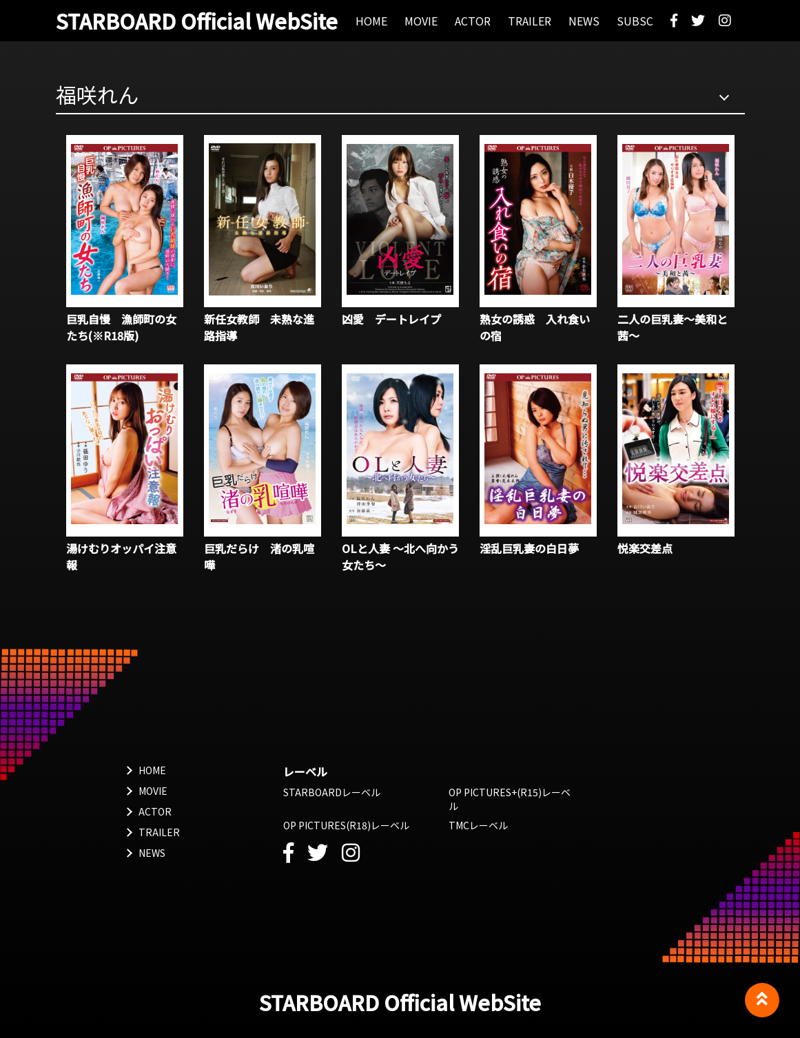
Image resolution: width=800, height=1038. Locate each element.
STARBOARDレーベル (331, 792)
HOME (152, 770)
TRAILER (159, 832)
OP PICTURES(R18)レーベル (346, 825)
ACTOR (155, 811)
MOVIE (153, 791)
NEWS (152, 853)
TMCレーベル (478, 825)
